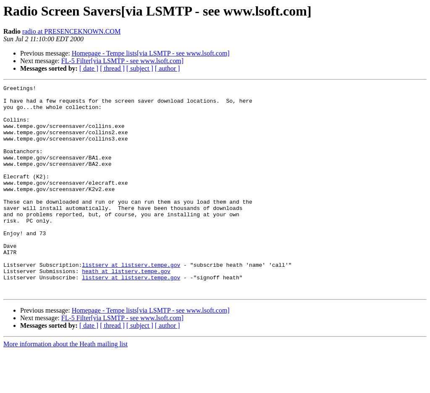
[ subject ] (139, 68)
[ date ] (88, 68)
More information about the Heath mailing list (65, 385)
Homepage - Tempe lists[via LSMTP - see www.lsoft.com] (151, 53)
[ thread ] (112, 68)
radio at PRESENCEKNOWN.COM (71, 31)
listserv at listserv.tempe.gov (131, 301)
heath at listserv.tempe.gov (126, 309)
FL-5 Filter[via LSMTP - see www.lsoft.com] (122, 60)
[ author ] (167, 68)
